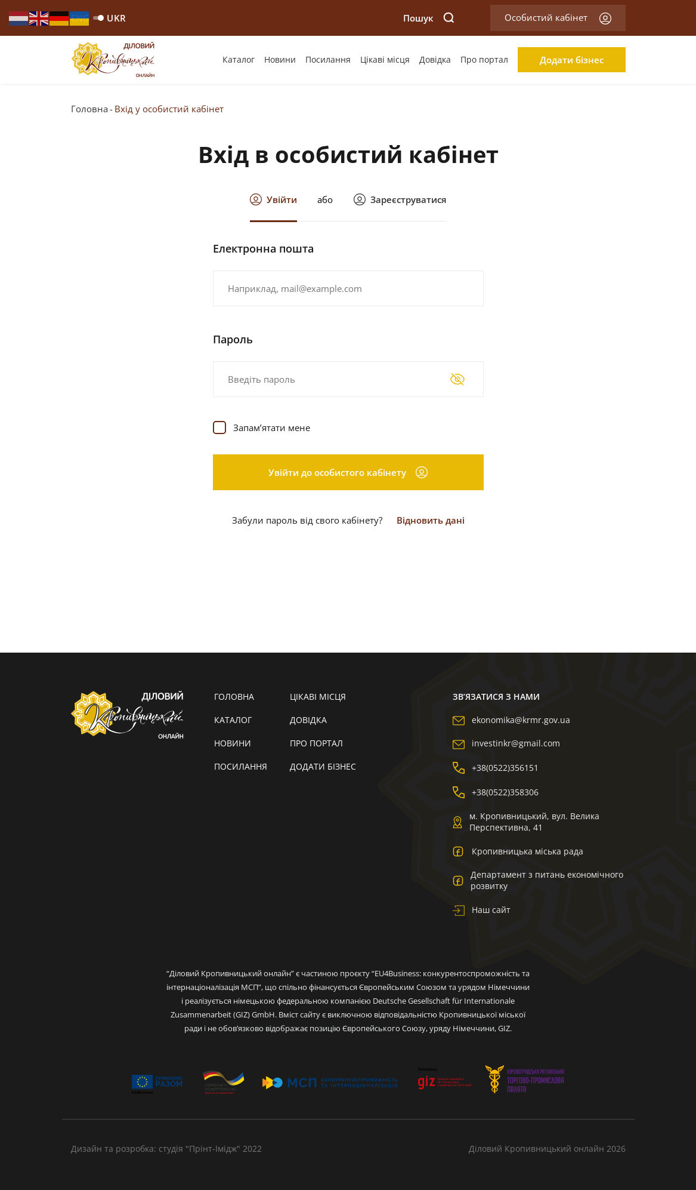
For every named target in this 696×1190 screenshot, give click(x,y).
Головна (89, 109)
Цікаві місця (385, 59)
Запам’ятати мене (271, 427)
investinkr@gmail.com (506, 743)
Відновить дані (431, 520)
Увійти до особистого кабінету (348, 472)
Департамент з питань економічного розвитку (538, 880)
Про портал (484, 59)
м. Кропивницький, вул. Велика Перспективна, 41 (526, 821)
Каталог (238, 59)
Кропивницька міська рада (518, 851)
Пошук (428, 18)
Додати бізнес (572, 60)
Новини (280, 59)
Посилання (328, 59)
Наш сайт (482, 909)
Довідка (435, 59)
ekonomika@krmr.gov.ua (511, 719)
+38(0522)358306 (496, 792)
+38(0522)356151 (496, 767)
